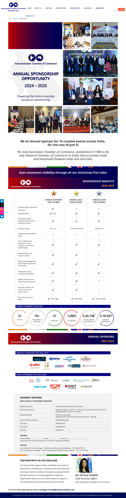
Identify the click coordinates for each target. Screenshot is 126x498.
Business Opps (75, 8)
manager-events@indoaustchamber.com (57, 490)
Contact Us (30, 16)
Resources (88, 8)
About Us (38, 8)
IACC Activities (61, 8)
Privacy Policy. (85, 495)
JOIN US (121, 9)
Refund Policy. (94, 495)
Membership (100, 8)
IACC (9, 18)
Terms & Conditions (106, 495)
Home (29, 8)
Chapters (49, 8)
